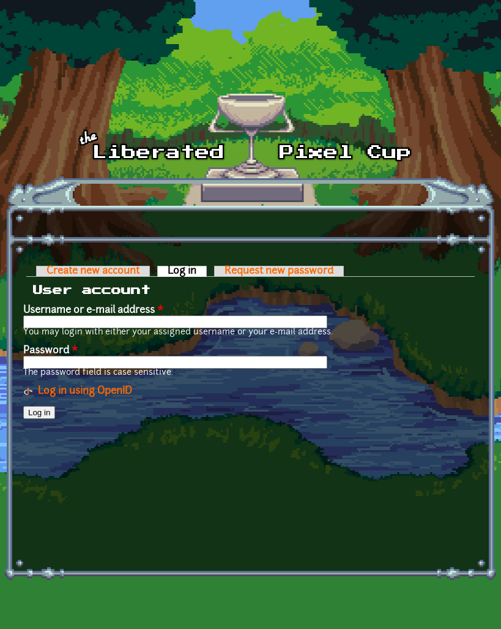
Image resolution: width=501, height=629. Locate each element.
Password (50, 351)
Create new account (92, 271)
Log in (187, 271)
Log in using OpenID (85, 391)
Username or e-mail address (93, 310)
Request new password (279, 271)
